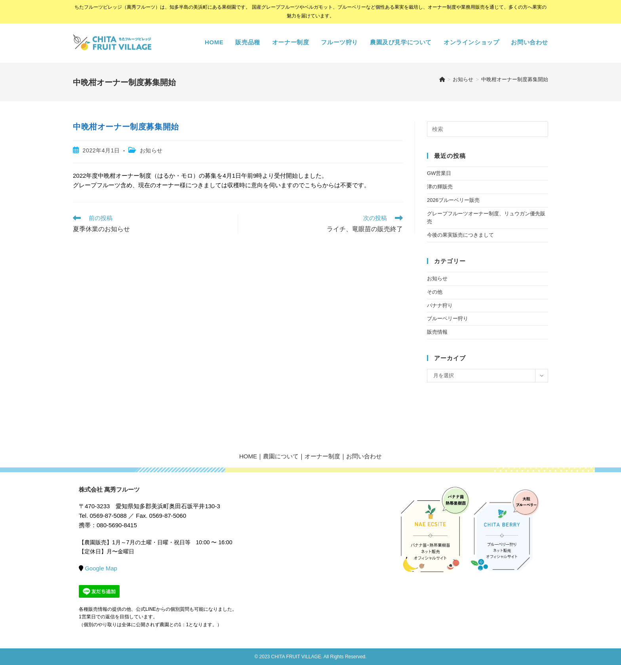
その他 (434, 292)
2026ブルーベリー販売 (453, 200)
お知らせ (151, 150)
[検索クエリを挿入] (487, 129)
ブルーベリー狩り (447, 318)
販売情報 (437, 332)
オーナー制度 (322, 456)
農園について (281, 456)
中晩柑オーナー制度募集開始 (514, 79)
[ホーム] (442, 79)
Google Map (101, 568)
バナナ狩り (440, 305)
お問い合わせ (364, 456)
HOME (248, 456)
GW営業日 (439, 173)
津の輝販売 (440, 187)
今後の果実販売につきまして (460, 235)
